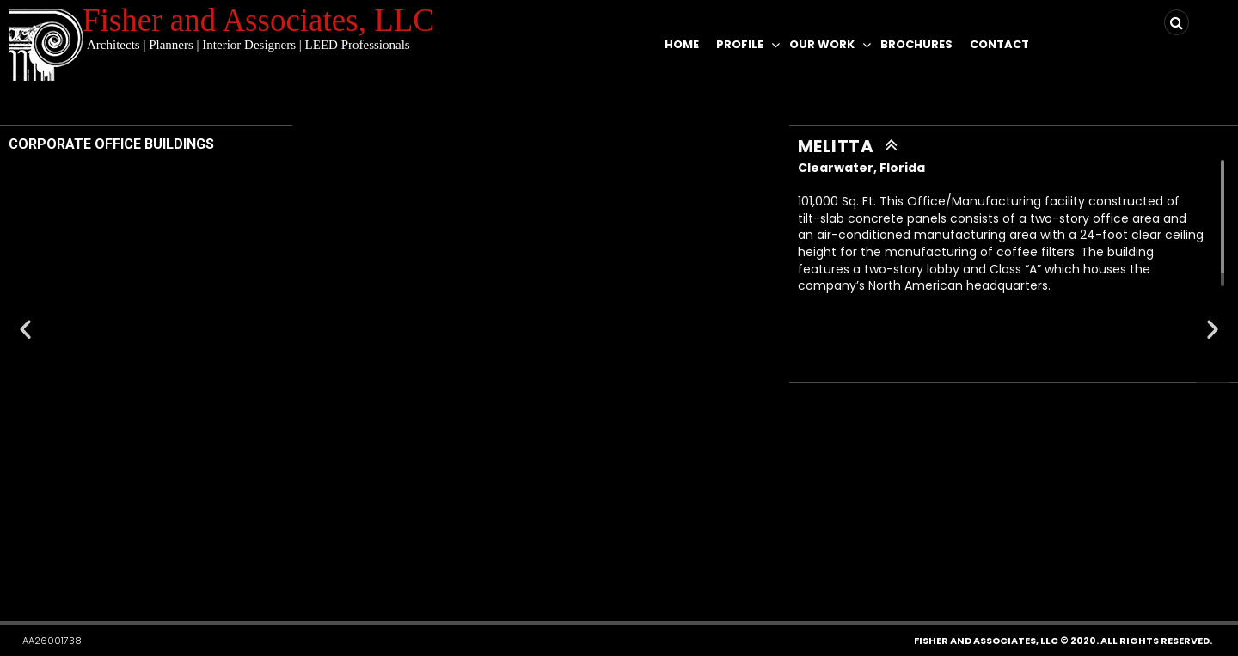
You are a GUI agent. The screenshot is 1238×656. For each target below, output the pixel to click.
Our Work (822, 44)
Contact (999, 44)
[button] (607, 570)
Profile (739, 44)
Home (682, 44)
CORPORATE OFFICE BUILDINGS (111, 144)
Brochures (916, 44)
